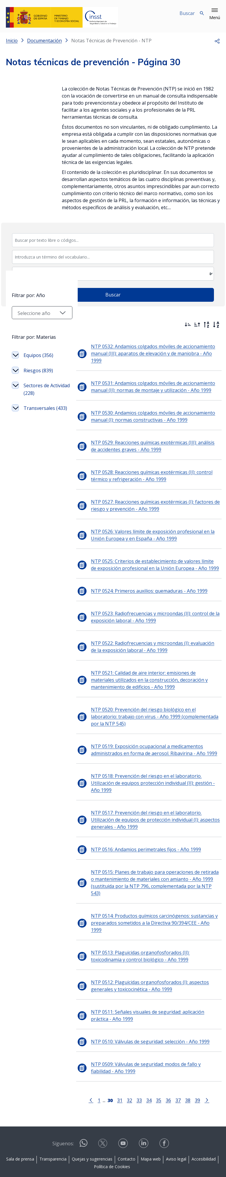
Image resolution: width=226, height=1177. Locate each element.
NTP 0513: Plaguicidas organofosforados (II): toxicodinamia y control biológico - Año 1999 (151, 928)
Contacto (126, 1131)
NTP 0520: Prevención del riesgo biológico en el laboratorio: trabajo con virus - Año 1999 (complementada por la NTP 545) (150, 709)
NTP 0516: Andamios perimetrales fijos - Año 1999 (139, 835)
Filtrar (22, 323)
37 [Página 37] (174, 1072)
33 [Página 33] (136, 1072)
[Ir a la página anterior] (87, 1071)
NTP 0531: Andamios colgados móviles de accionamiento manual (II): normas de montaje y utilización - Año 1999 (146, 379)
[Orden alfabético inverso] (206, 324)
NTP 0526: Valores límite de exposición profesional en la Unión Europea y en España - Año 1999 (146, 528)
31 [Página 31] (116, 1072)
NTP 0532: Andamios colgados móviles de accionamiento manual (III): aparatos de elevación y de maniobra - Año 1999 (150, 350)
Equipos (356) (38, 424)
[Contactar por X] (103, 1117)
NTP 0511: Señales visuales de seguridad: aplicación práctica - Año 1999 (151, 987)
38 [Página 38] (184, 1072)
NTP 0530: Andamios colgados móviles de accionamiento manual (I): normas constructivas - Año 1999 (146, 409)
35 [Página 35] (155, 1072)
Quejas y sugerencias (92, 1131)
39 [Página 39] (194, 1072)
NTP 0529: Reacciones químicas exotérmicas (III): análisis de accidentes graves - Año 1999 (149, 439)
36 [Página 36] (165, 1072)
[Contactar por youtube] (123, 1117)
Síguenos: (63, 1115)
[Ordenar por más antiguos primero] (197, 324)
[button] (214, 14)
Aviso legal (176, 1131)
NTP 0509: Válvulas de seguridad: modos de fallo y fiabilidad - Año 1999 (151, 1039)
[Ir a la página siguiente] (203, 1071)
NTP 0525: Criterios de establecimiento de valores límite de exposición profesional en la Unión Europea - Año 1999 (149, 557)
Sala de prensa (20, 1131)
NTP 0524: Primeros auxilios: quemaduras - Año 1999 (142, 584)
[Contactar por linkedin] (144, 1117)
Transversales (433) (39, 481)
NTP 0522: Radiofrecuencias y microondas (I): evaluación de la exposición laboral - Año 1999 (151, 639)
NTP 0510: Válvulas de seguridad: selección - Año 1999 (143, 1013)
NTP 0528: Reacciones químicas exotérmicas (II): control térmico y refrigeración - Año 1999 (145, 468)
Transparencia (53, 1131)
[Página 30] (107, 1071)
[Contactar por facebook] (164, 1117)
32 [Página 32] (126, 1072)
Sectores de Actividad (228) (39, 459)
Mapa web (151, 1131)
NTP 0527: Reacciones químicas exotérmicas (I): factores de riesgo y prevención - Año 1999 (148, 498)
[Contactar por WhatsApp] (83, 1117)
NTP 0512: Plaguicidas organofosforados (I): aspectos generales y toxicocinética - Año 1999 (143, 957)
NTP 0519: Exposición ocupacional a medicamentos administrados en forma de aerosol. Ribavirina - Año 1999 (147, 743)
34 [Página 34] (145, 1072)
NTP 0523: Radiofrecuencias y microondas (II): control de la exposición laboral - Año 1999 (148, 610)
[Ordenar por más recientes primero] (188, 324)
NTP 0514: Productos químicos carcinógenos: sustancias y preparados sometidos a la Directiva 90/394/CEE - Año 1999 (149, 898)
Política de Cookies (112, 1138)
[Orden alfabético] (216, 324)
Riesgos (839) (38, 440)
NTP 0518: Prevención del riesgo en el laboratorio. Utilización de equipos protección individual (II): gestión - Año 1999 (151, 772)
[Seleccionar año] (39, 382)
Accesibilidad (204, 1131)
